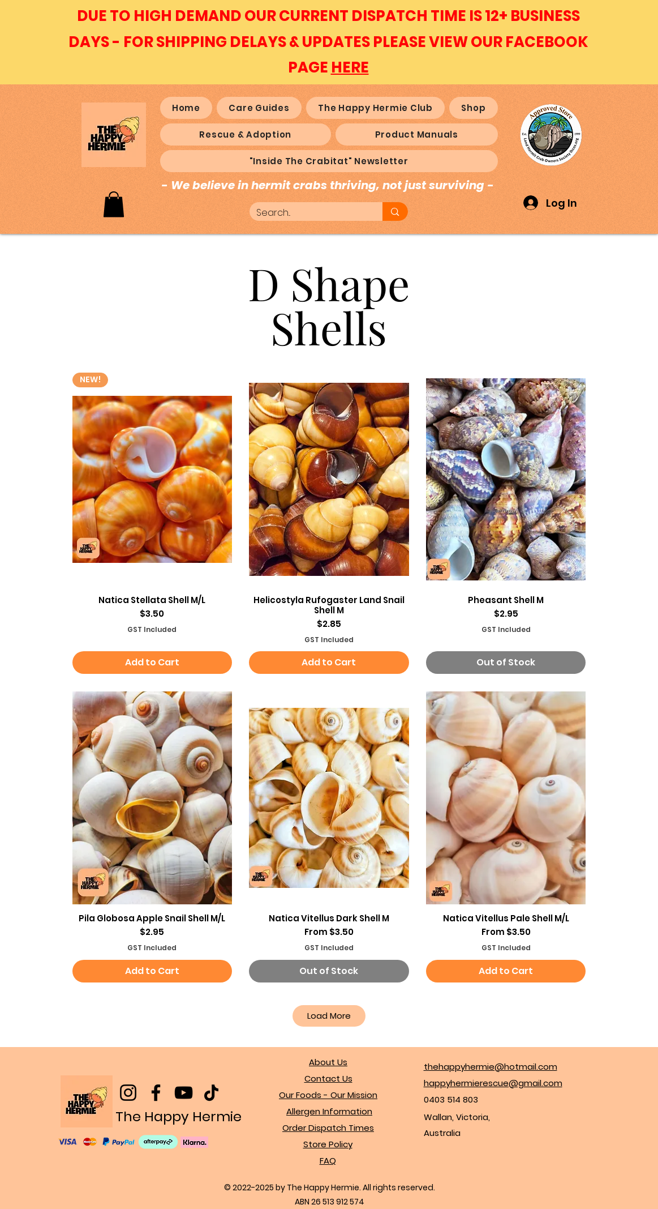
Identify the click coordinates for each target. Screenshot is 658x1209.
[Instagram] (128, 1093)
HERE (350, 67)
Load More (329, 1016)
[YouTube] (184, 1093)
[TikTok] (211, 1093)
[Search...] (307, 213)
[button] (113, 204)
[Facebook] (156, 1093)
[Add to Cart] (152, 662)
